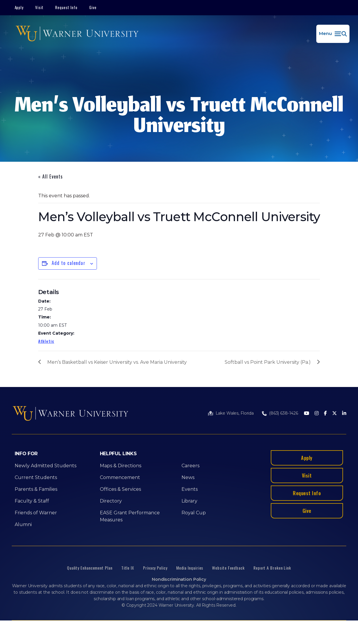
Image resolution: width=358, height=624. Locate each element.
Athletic (46, 341)
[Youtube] (306, 414)
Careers (190, 465)
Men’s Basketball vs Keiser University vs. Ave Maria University (117, 362)
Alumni (23, 524)
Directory (111, 501)
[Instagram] (317, 414)
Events (189, 489)
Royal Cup (193, 512)
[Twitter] (334, 414)
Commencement (120, 477)
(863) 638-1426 (283, 413)
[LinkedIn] (344, 414)
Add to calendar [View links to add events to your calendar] (68, 263)
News (187, 477)
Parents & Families (36, 489)
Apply (19, 7)
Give (93, 7)
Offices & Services (120, 489)
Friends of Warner (36, 512)
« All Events (50, 176)
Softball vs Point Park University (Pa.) (268, 362)
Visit (39, 7)
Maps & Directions (120, 465)
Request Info (66, 7)
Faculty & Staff (32, 501)
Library (189, 501)
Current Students (36, 477)
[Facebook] (325, 414)
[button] (332, 34)
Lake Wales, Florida (235, 413)
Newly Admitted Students (45, 465)
